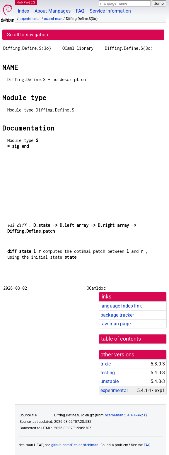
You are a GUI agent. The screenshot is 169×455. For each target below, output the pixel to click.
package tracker (117, 315)
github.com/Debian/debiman (75, 445)
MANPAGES (26, 2)
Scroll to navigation (27, 34)
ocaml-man (53, 19)
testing (107, 372)
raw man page (115, 324)
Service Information (110, 11)
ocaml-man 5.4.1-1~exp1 (125, 415)
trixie (105, 364)
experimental (30, 19)
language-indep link (121, 306)
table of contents (121, 339)
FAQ (80, 11)
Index (23, 11)
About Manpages (53, 11)
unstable (109, 381)
